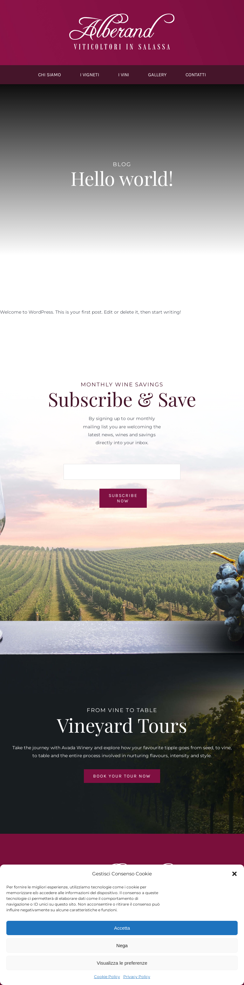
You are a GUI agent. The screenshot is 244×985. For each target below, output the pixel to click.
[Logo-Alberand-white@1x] (122, 15)
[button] (234, 874)
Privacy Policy (136, 976)
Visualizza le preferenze (122, 963)
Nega (122, 945)
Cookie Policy (107, 976)
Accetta (122, 928)
